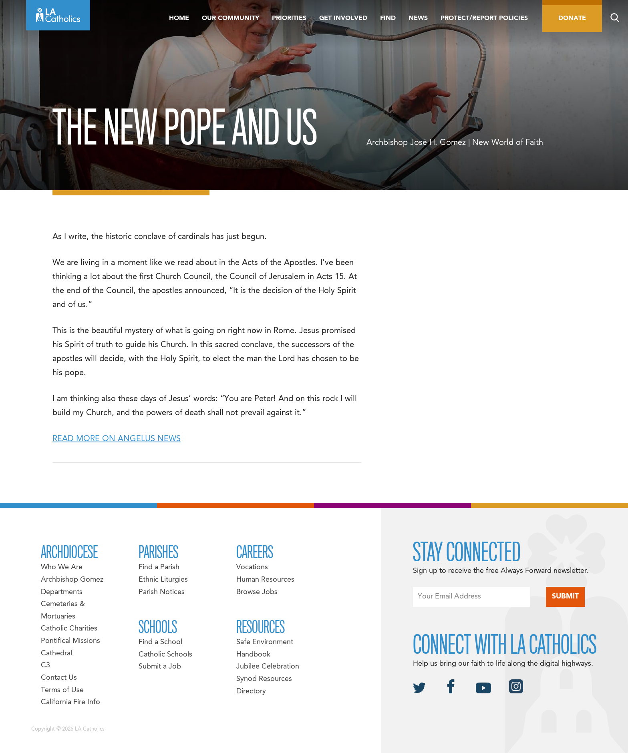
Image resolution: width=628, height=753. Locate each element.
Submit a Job (160, 666)
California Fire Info (70, 702)
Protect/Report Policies (484, 18)
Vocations (252, 567)
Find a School (160, 642)
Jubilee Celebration (267, 666)
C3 (45, 665)
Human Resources (265, 579)
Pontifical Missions (70, 641)
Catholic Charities (69, 628)
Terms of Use (62, 690)
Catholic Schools (165, 654)
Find (388, 18)
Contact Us (59, 678)
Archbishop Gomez (72, 579)
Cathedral (56, 653)
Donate (572, 18)
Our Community (230, 18)
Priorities (289, 18)
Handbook (253, 654)
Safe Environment (264, 642)
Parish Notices (162, 592)
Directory (251, 691)
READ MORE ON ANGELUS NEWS (116, 439)
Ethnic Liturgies (163, 579)
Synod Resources (264, 679)
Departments (62, 592)
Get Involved (343, 18)
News (418, 18)
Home (179, 18)
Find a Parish (159, 567)
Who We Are (62, 567)
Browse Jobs (257, 592)
